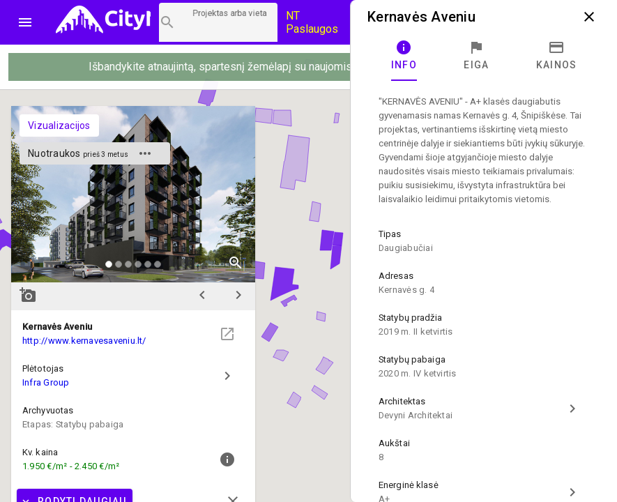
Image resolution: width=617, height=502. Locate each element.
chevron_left (202, 295)
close (589, 16)
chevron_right (238, 295)
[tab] (404, 56)
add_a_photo (28, 295)
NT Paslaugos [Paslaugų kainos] (312, 22)
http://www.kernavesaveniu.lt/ (84, 340)
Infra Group (46, 382)
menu (25, 22)
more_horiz (145, 153)
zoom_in (235, 262)
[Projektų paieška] (218, 22)
